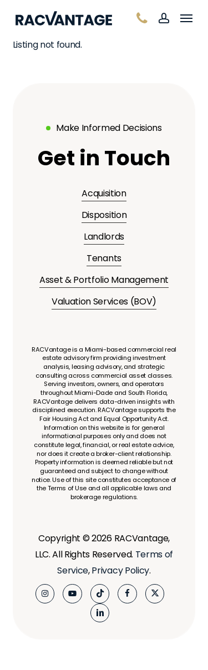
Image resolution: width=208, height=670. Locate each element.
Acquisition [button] (104, 193)
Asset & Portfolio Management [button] (104, 279)
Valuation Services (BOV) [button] (104, 301)
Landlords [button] (104, 236)
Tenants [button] (104, 258)
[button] (186, 18)
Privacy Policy (120, 570)
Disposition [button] (104, 215)
